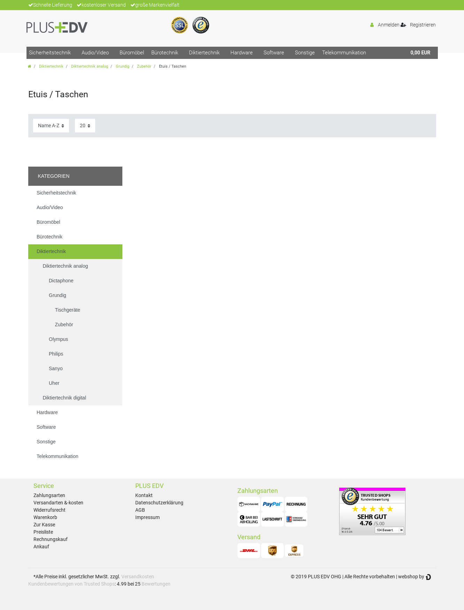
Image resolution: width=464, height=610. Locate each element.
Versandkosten (137, 576)
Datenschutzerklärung (159, 502)
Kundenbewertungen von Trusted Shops (71, 584)
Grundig (122, 66)
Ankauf (41, 546)
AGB (140, 510)
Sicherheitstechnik (50, 52)
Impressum (147, 517)
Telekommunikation (344, 52)
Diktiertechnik (204, 52)
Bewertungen (156, 584)
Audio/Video (95, 52)
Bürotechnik (164, 52)
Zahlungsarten (49, 495)
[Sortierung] (51, 125)
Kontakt (144, 495)
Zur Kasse (44, 524)
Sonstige (305, 52)
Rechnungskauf (50, 539)
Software (274, 52)
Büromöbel (132, 52)
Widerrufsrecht (49, 510)
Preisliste (43, 532)
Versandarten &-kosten (58, 502)
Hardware (241, 52)
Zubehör (144, 66)
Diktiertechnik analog (89, 66)
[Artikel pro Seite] (85, 125)
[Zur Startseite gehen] (29, 66)
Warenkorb (45, 517)
